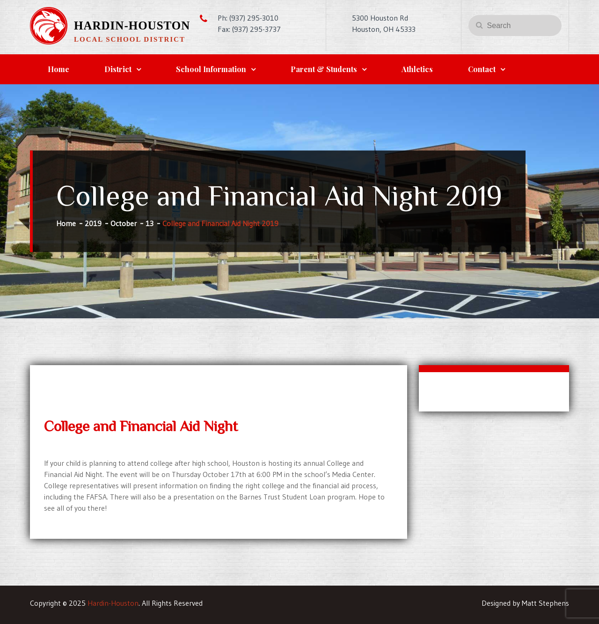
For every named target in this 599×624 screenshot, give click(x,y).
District (117, 69)
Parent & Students (324, 69)
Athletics (417, 69)
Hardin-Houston (132, 25)
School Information (211, 69)
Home (58, 69)
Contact (482, 69)
